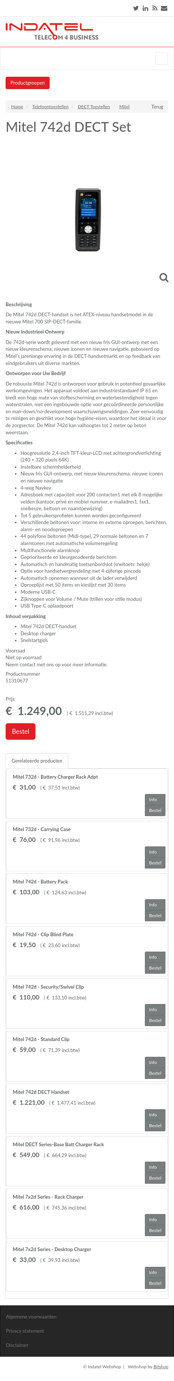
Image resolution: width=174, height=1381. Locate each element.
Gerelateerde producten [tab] (37, 761)
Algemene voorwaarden (31, 1317)
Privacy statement (25, 1331)
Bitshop (160, 1366)
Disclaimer (17, 1345)
